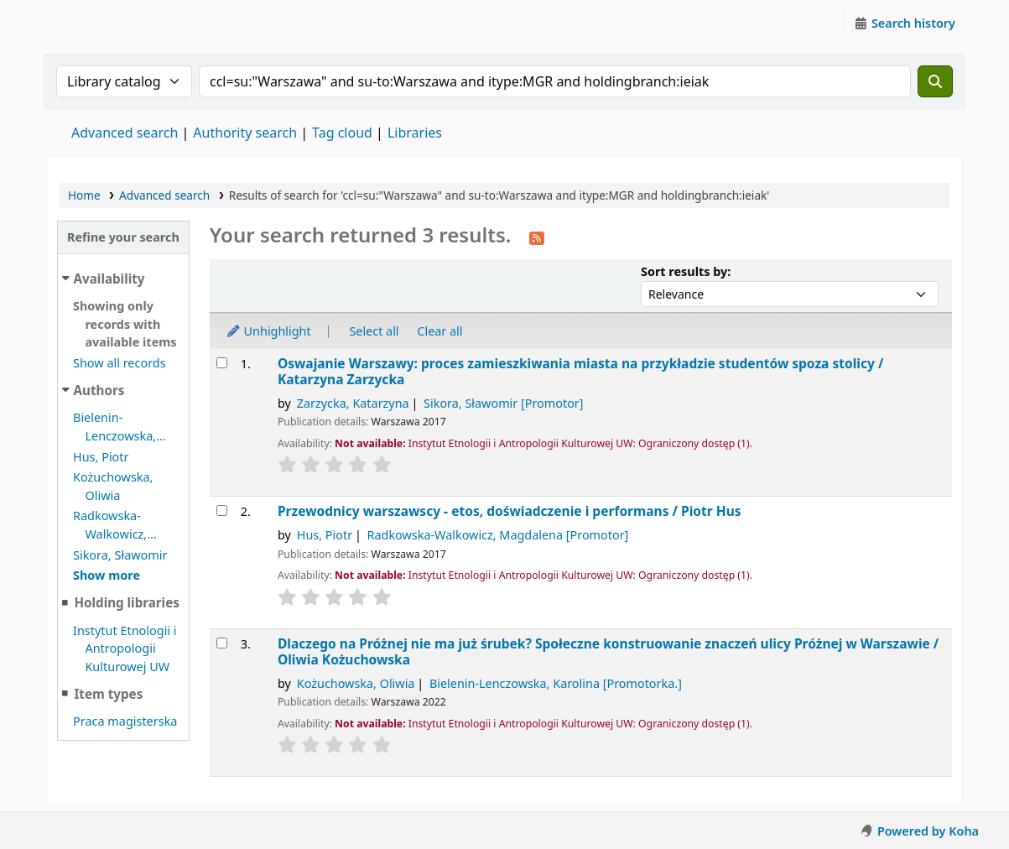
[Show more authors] (106, 575)
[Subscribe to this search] (537, 237)
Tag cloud (342, 132)
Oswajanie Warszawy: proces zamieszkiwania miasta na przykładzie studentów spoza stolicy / (580, 372)
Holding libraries (126, 602)
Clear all (439, 331)
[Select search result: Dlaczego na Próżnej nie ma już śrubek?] (221, 643)
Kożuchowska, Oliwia (356, 683)
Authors (99, 390)
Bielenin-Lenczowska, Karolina (555, 683)
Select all (373, 331)
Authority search (245, 132)
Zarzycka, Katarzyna (353, 403)
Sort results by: (686, 271)
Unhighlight (268, 331)
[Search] (935, 81)
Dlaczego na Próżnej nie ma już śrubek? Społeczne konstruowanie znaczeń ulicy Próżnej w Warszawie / (608, 652)
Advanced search (124, 132)
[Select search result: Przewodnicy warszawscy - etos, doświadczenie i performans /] (221, 510)
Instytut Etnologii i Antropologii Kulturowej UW (89, 23)
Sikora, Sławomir (120, 555)
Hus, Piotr (101, 457)
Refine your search (123, 237)
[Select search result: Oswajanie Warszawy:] (221, 362)
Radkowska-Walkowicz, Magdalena (498, 535)
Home (84, 195)
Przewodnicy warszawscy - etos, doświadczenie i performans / (509, 511)
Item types (108, 693)
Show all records (119, 363)
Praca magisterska (125, 721)
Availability (109, 278)
